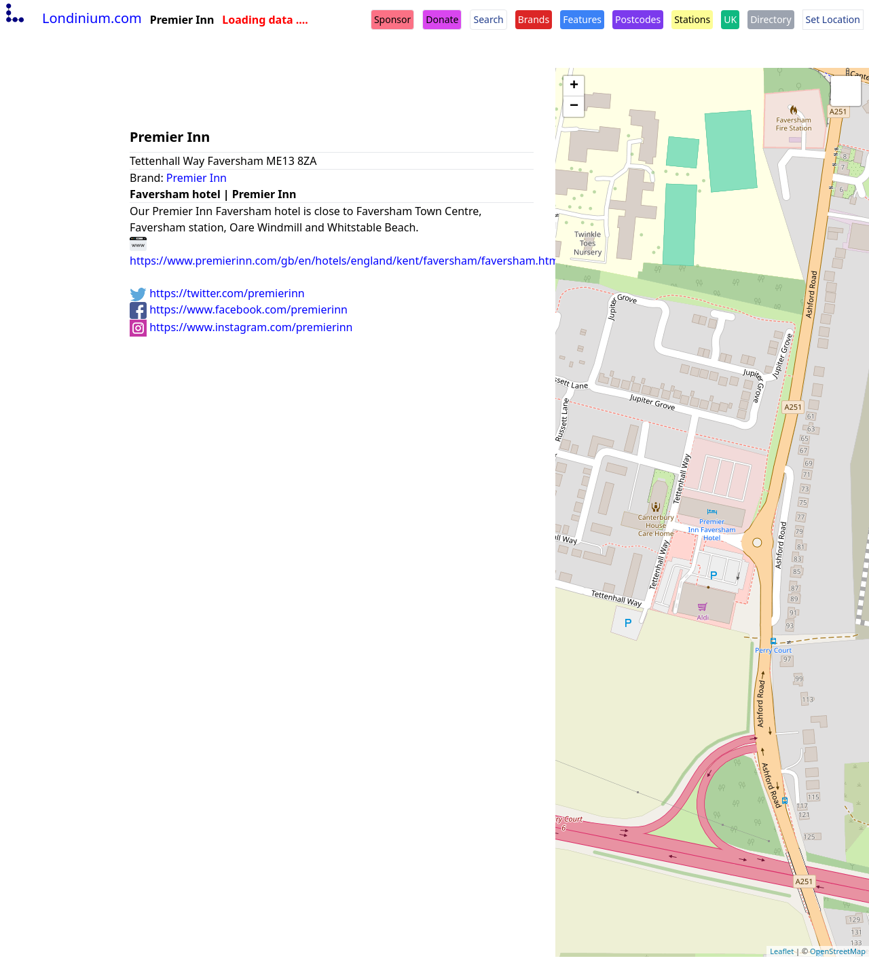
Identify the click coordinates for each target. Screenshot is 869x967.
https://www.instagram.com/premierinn (241, 327)
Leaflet (782, 951)
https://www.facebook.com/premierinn (239, 309)
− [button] (574, 106)
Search (488, 19)
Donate (442, 19)
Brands (533, 19)
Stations (692, 19)
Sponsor (392, 19)
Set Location (833, 19)
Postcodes (638, 19)
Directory (770, 19)
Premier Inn (196, 177)
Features (582, 19)
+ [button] (574, 86)
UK (730, 19)
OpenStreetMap (838, 951)
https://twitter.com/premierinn (217, 293)
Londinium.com (72, 18)
